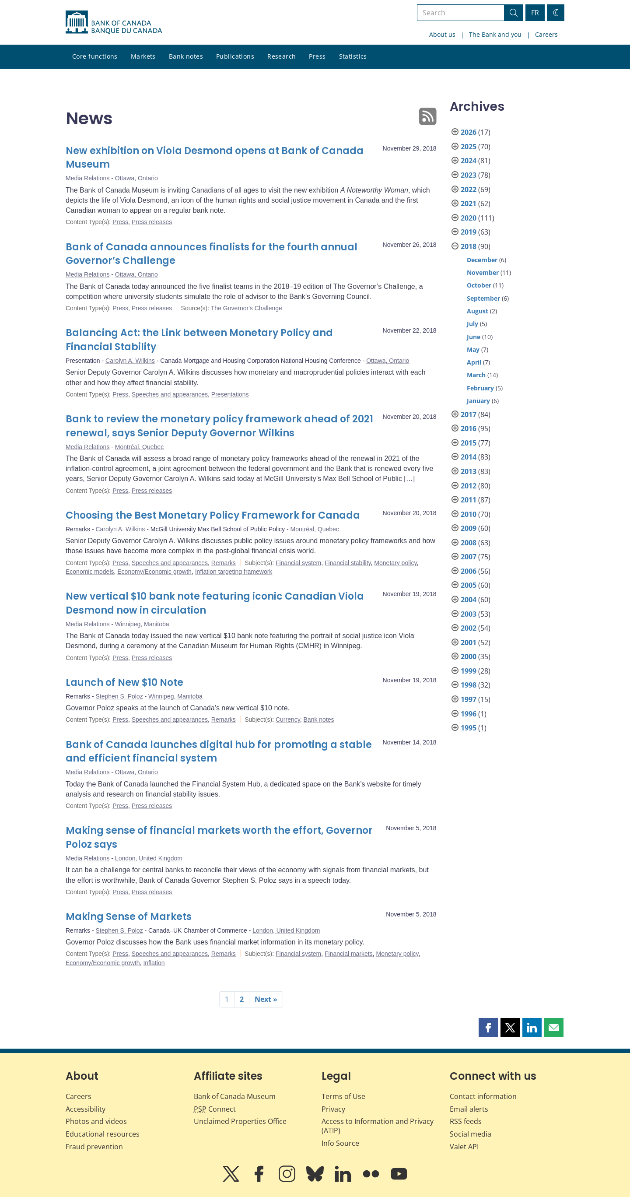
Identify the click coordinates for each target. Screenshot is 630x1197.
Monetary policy (395, 562)
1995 (468, 728)
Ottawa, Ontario (136, 178)
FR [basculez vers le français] (535, 13)
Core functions (95, 56)
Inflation (153, 962)
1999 (468, 671)
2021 (468, 203)
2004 (468, 599)
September (483, 298)
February (480, 388)
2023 (468, 175)
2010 (468, 514)
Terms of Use (343, 1096)
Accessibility (85, 1109)
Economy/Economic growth (154, 571)
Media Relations (87, 178)
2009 (468, 528)
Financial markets (349, 953)
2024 (468, 160)
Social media (470, 1134)
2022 (468, 189)
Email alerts (469, 1109)
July (472, 323)
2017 (468, 414)
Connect (215, 1109)
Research (281, 56)
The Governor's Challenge (246, 308)
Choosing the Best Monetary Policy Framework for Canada (213, 515)
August (477, 311)
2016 (468, 428)
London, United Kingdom (148, 858)
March (476, 375)
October (479, 285)
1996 (468, 714)
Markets (143, 56)
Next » (266, 999)
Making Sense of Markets (129, 916)
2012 (468, 486)
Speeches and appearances (170, 394)
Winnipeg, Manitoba (142, 624)
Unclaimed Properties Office (240, 1121)
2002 (468, 628)
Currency (288, 719)
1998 (468, 685)
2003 (468, 614)
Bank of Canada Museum (235, 1096)
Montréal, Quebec (139, 446)
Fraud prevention (94, 1146)
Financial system (298, 562)
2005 (468, 585)
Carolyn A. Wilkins (130, 360)
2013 (468, 471)
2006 (468, 571)
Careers (546, 34)
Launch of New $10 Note (124, 682)
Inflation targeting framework (234, 571)
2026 (468, 132)
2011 (468, 500)
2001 (468, 642)
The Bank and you (495, 34)
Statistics (353, 56)
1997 (468, 699)
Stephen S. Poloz (119, 696)
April (474, 362)
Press (317, 56)
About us (442, 34)
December (482, 260)
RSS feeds (466, 1121)
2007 (468, 557)
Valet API (464, 1146)
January (478, 401)
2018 (468, 246)
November (483, 272)
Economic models (90, 571)
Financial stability (348, 562)
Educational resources (103, 1134)
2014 (468, 457)
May (473, 349)
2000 (468, 656)
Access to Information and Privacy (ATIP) (378, 1125)
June (473, 337)
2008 (468, 543)
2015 (468, 443)
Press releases (152, 221)
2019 (468, 232)
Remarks (223, 562)
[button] (488, 1027)
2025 (468, 146)
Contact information (483, 1096)
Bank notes (186, 56)
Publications (235, 56)
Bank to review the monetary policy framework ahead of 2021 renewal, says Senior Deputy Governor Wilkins (219, 426)
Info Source (340, 1143)
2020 (468, 218)
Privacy (333, 1109)
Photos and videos (96, 1121)
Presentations (230, 394)
